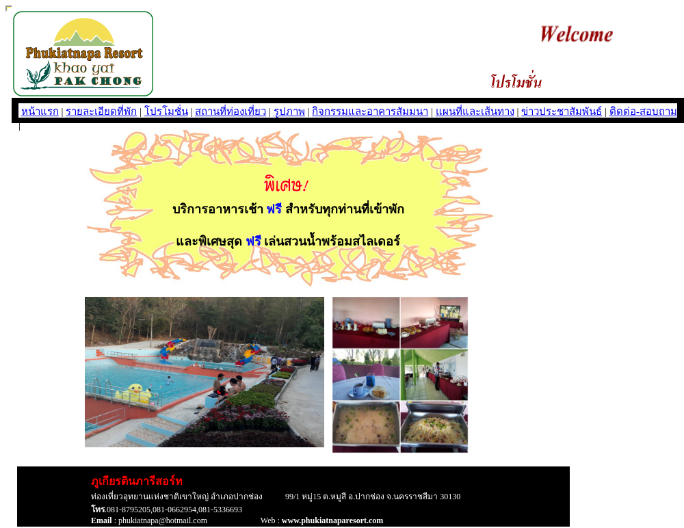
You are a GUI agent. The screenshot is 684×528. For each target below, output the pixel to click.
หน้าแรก (40, 111)
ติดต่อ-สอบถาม (643, 111)
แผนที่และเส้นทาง (475, 111)
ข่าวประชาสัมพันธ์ (561, 111)
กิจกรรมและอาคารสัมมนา (370, 111)
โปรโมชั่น (166, 111)
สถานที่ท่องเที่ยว (230, 111)
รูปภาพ (289, 111)
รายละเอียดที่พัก (101, 111)
